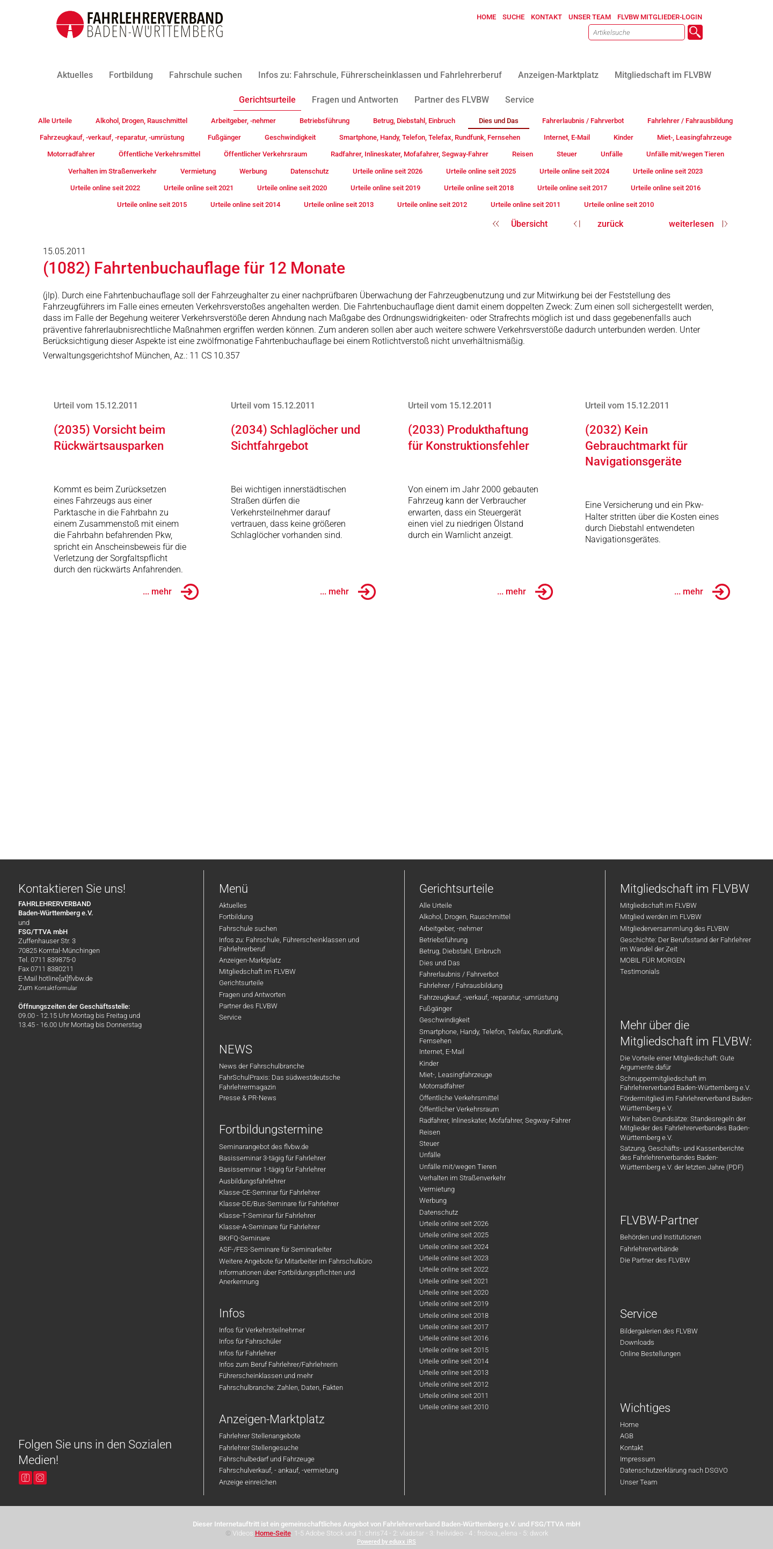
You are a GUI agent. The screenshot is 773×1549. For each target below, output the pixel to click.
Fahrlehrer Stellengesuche (258, 1448)
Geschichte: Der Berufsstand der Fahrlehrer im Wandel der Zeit (685, 944)
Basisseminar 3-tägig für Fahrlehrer (272, 1158)
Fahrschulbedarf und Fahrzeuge (267, 1459)
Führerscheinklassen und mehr (266, 1376)
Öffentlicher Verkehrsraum (459, 1109)
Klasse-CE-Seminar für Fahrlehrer (269, 1192)
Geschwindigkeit (444, 1020)
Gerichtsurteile (241, 983)
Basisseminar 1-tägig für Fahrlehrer (272, 1169)
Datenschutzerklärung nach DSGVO (674, 1470)
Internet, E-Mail (441, 1052)
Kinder (429, 1063)
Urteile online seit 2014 (453, 1361)
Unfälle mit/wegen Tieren (458, 1167)
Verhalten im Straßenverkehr (462, 1178)
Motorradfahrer (441, 1086)
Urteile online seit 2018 (453, 1315)
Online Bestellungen (650, 1354)
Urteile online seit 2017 (453, 1327)
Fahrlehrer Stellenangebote (260, 1436)
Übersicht (529, 224)
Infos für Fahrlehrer (247, 1353)
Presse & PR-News (247, 1098)
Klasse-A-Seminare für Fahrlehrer (269, 1227)
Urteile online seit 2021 (453, 1281)
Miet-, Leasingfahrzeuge (455, 1075)
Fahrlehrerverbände (649, 1249)
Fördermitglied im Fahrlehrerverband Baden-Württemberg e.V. (686, 1102)
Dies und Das (439, 963)
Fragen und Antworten (252, 995)
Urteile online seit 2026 (453, 1224)
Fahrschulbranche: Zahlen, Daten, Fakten (281, 1387)
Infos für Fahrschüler (250, 1341)
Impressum (637, 1459)
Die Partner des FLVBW (655, 1260)
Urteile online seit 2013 (453, 1372)
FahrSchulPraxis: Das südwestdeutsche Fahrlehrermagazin (279, 1082)
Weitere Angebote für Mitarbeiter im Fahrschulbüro (295, 1261)
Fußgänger (435, 1009)
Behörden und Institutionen (660, 1237)
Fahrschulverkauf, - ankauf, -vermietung (278, 1470)
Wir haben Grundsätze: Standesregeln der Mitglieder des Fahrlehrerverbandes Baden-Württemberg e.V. (685, 1128)
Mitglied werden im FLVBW (661, 917)
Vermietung (437, 1189)
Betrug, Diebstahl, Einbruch (460, 951)
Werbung (433, 1200)
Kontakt (631, 1448)
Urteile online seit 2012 (453, 1384)
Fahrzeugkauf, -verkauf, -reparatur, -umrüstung (488, 997)
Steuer (429, 1143)
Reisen (429, 1132)
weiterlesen (691, 224)
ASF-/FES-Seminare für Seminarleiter (275, 1249)
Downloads (637, 1342)
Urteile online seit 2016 (453, 1338)
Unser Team (639, 1482)
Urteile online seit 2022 (453, 1269)
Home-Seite (273, 1533)
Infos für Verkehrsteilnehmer (262, 1330)
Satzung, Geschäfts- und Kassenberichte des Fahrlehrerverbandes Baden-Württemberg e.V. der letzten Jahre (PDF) (682, 1157)
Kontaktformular (55, 988)
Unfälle (430, 1155)
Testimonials (640, 971)
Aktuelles (233, 905)
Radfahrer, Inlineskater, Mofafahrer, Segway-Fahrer (495, 1120)
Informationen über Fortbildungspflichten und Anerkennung (287, 1277)
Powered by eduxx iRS (386, 1541)
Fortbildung (236, 917)
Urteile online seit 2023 (453, 1258)
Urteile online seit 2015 (453, 1350)
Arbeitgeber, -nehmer (451, 928)
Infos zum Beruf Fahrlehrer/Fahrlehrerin (278, 1364)
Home (629, 1425)
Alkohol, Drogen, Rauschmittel (465, 917)
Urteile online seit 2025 (453, 1235)
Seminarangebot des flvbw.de (264, 1147)
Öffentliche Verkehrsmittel (459, 1098)
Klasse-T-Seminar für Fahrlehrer (267, 1215)
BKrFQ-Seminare (244, 1238)
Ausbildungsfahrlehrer (252, 1181)
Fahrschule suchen (248, 928)
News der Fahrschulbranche (261, 1066)
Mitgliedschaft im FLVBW (257, 971)
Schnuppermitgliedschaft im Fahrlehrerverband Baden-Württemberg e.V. (685, 1083)
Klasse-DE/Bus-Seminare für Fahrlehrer (279, 1204)
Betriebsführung (443, 940)
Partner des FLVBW (248, 1006)
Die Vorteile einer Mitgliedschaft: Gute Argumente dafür (677, 1062)
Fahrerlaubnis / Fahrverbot (459, 974)
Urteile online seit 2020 (453, 1292)
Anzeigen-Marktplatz (250, 960)
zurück (610, 224)
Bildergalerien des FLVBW (659, 1331)
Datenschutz (438, 1212)
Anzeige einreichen (247, 1482)
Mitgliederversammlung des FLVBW (674, 928)
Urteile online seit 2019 (453, 1304)
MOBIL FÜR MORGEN (652, 960)
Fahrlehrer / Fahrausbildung (460, 985)
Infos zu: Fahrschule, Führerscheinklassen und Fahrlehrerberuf (289, 944)
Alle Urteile (435, 905)
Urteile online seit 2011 (453, 1396)
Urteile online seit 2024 (453, 1247)
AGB (626, 1436)
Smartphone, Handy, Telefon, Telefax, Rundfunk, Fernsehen (491, 1036)
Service (230, 1017)
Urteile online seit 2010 (453, 1407)
